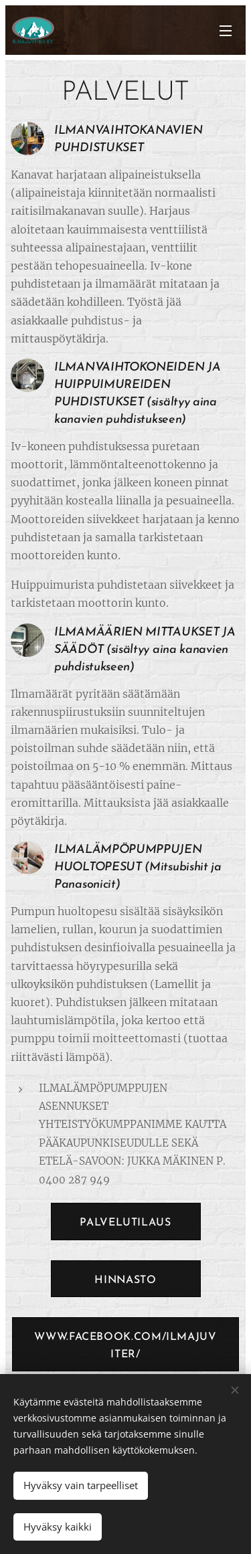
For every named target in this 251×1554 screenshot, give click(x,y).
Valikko (226, 30)
